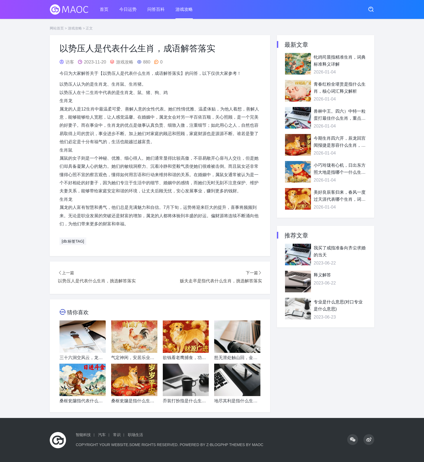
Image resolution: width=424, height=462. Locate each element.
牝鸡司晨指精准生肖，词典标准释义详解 (340, 60)
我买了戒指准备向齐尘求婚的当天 (340, 251)
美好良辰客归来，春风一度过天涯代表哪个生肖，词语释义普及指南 (340, 196)
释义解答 (322, 275)
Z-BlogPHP (217, 445)
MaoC (257, 445)
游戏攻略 (184, 9)
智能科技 (83, 435)
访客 (69, 62)
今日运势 (128, 9)
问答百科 (156, 9)
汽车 (102, 435)
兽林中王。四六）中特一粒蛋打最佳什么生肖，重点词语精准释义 (340, 115)
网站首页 (57, 28)
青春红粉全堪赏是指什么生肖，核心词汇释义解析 (340, 87)
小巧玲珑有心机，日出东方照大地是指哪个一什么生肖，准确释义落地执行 (340, 169)
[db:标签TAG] (73, 241)
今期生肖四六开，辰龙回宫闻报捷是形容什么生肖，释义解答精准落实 (340, 142)
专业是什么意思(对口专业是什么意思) (338, 305)
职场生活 (135, 435)
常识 (117, 435)
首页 (104, 9)
